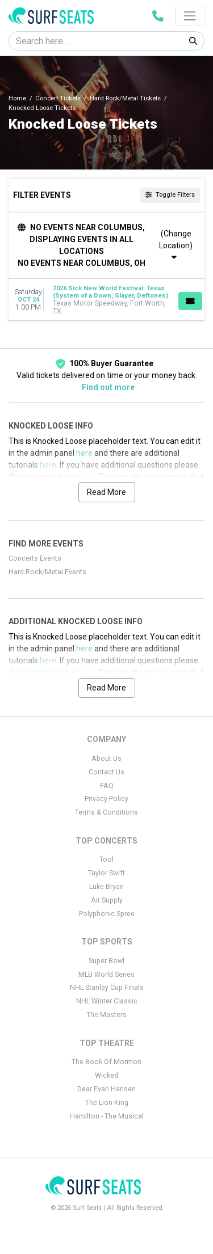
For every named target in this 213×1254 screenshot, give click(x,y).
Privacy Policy (106, 799)
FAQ (107, 786)
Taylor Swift (106, 873)
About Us (106, 758)
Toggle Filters (170, 194)
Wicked (106, 1075)
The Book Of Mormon (106, 1062)
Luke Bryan (106, 887)
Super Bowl (106, 961)
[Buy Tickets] (190, 301)
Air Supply (107, 900)
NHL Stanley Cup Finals (107, 988)
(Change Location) (176, 245)
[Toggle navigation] (189, 16)
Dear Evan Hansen (106, 1089)
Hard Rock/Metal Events (47, 572)
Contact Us (106, 772)
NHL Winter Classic (106, 1001)
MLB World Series (106, 974)
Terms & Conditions (106, 812)
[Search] (96, 41)
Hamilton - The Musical (107, 1116)
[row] (106, 300)
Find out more (108, 387)
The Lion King (106, 1103)
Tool (106, 859)
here (84, 452)
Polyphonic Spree (107, 914)
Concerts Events (35, 558)
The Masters (106, 1015)
